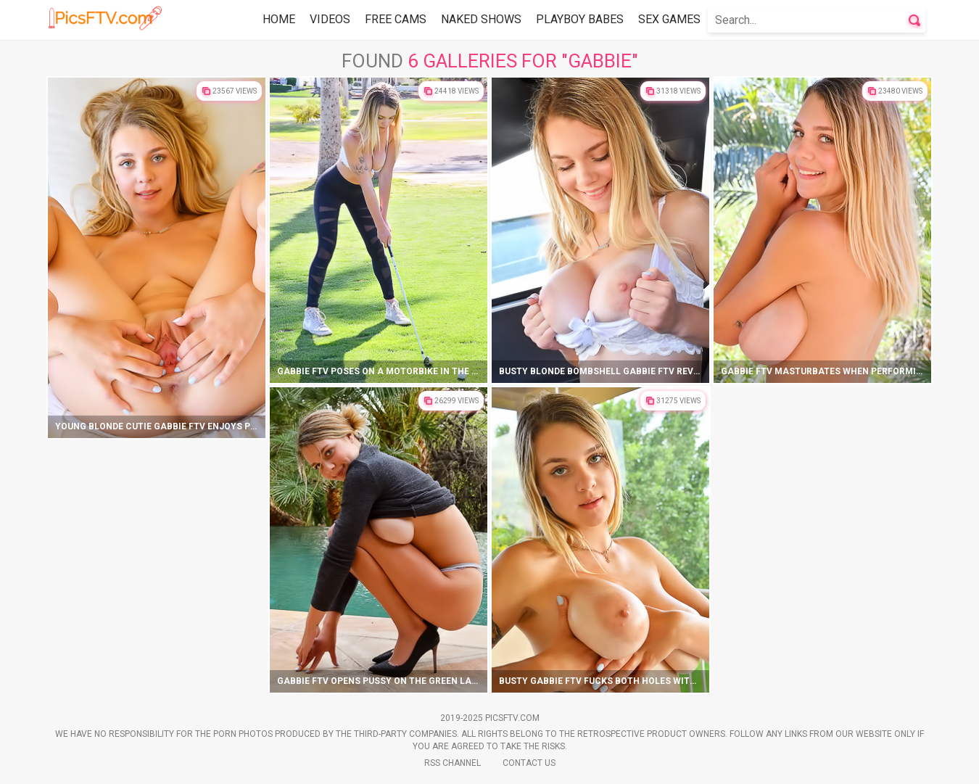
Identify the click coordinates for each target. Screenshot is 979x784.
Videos (330, 19)
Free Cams (395, 19)
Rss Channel (452, 763)
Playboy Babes (580, 19)
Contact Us (529, 763)
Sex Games (669, 19)
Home (279, 19)
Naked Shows (481, 19)
